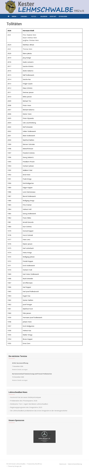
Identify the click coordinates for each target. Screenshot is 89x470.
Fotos (33, 16)
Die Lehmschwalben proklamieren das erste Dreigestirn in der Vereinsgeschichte (38, 411)
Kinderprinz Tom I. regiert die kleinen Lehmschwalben (29, 404)
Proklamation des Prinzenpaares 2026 (23, 401)
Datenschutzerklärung (75, 464)
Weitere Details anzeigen (20, 369)
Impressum (62, 464)
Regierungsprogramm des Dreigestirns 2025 (26, 407)
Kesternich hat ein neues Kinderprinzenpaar (25, 397)
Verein (14, 16)
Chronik (24, 16)
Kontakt (53, 16)
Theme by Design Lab (14, 466)
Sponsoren (63, 16)
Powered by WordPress (34, 464)
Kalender (44, 16)
